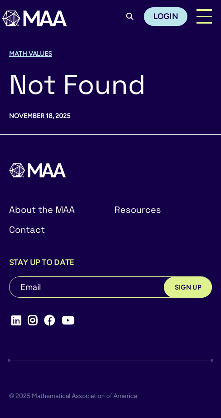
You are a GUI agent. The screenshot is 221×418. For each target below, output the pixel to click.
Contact (27, 230)
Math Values (30, 54)
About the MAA (42, 210)
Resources (137, 210)
